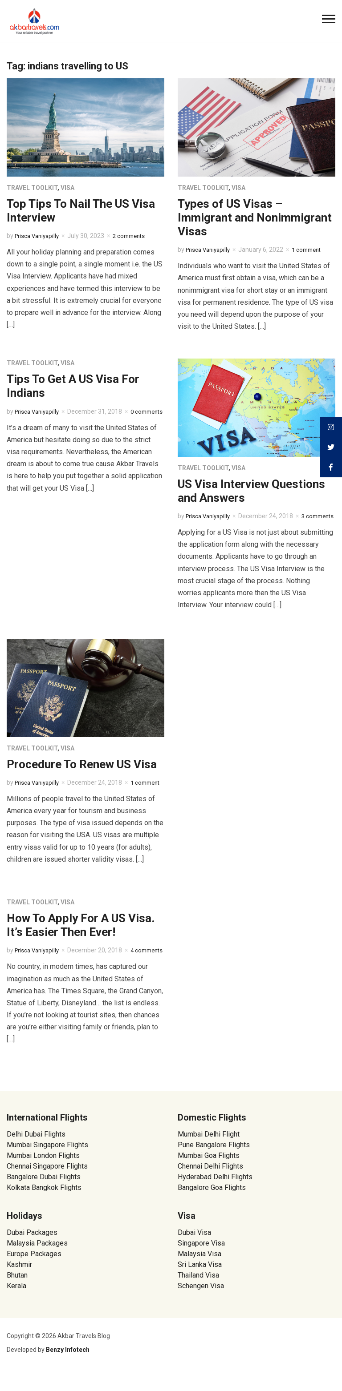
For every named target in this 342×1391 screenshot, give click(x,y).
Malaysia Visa (199, 1272)
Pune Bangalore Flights (214, 1163)
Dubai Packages (32, 1251)
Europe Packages (34, 1272)
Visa (67, 187)
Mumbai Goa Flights (209, 1174)
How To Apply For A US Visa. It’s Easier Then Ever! (81, 934)
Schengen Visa (201, 1304)
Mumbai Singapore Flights (47, 1163)
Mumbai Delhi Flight (209, 1153)
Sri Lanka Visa (201, 1283)
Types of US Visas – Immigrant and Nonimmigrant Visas (255, 217)
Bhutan (17, 1294)
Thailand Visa (198, 1294)
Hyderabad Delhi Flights (215, 1195)
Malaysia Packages (37, 1262)
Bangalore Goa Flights (212, 1206)
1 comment (312, 249)
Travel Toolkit (32, 187)
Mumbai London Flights (43, 1174)
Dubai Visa (194, 1251)
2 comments (135, 235)
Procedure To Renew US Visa (82, 764)
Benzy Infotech (68, 1368)
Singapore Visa (201, 1262)
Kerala (16, 1304)
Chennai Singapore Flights (47, 1185)
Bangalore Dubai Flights (44, 1195)
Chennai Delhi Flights (210, 1185)
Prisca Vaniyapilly (39, 235)
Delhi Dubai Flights (36, 1153)
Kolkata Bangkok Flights (44, 1206)
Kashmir (19, 1283)
